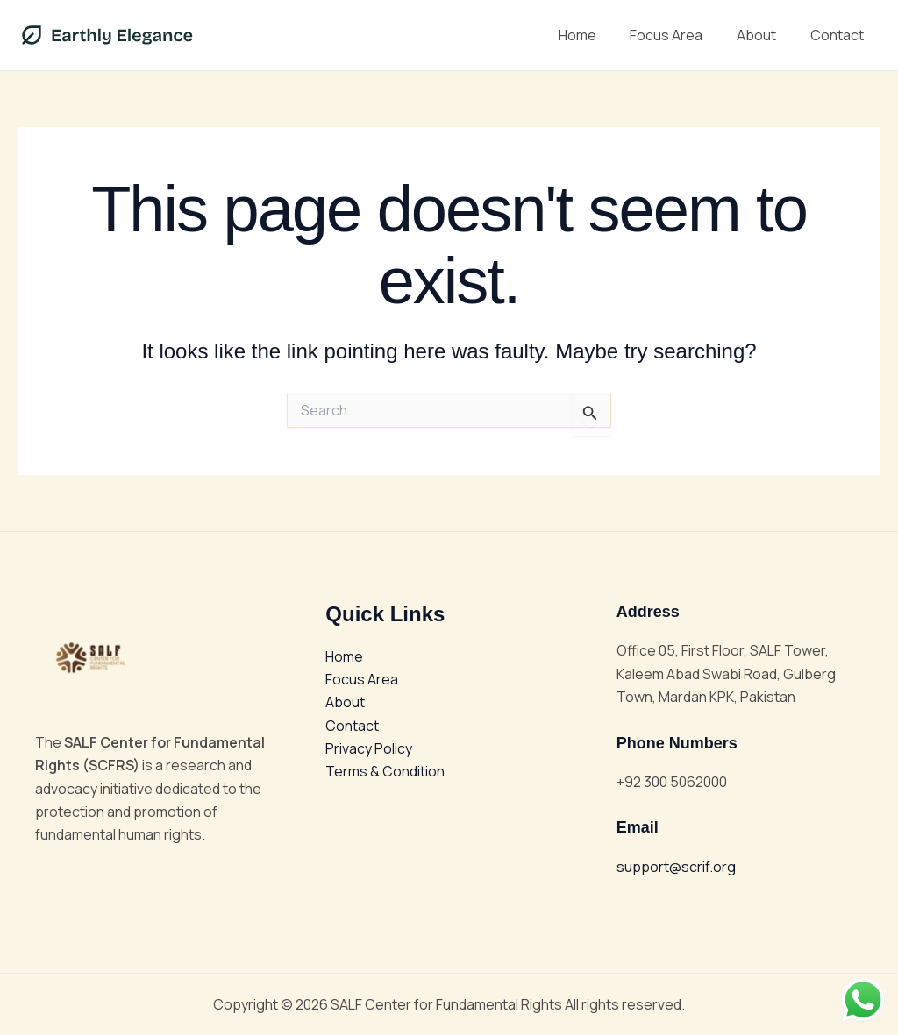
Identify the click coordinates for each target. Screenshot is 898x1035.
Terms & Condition (385, 772)
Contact (839, 35)
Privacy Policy (368, 748)
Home (597, 35)
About (765, 35)
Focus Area (681, 35)
